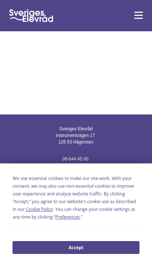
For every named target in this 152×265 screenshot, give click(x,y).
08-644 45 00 (75, 159)
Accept (76, 247)
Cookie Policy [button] (39, 209)
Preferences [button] (67, 217)
